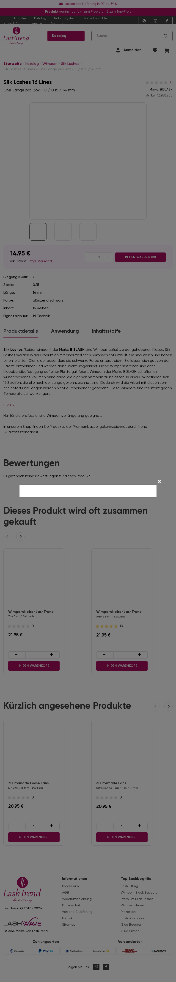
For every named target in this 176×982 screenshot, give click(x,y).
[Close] (159, 482)
